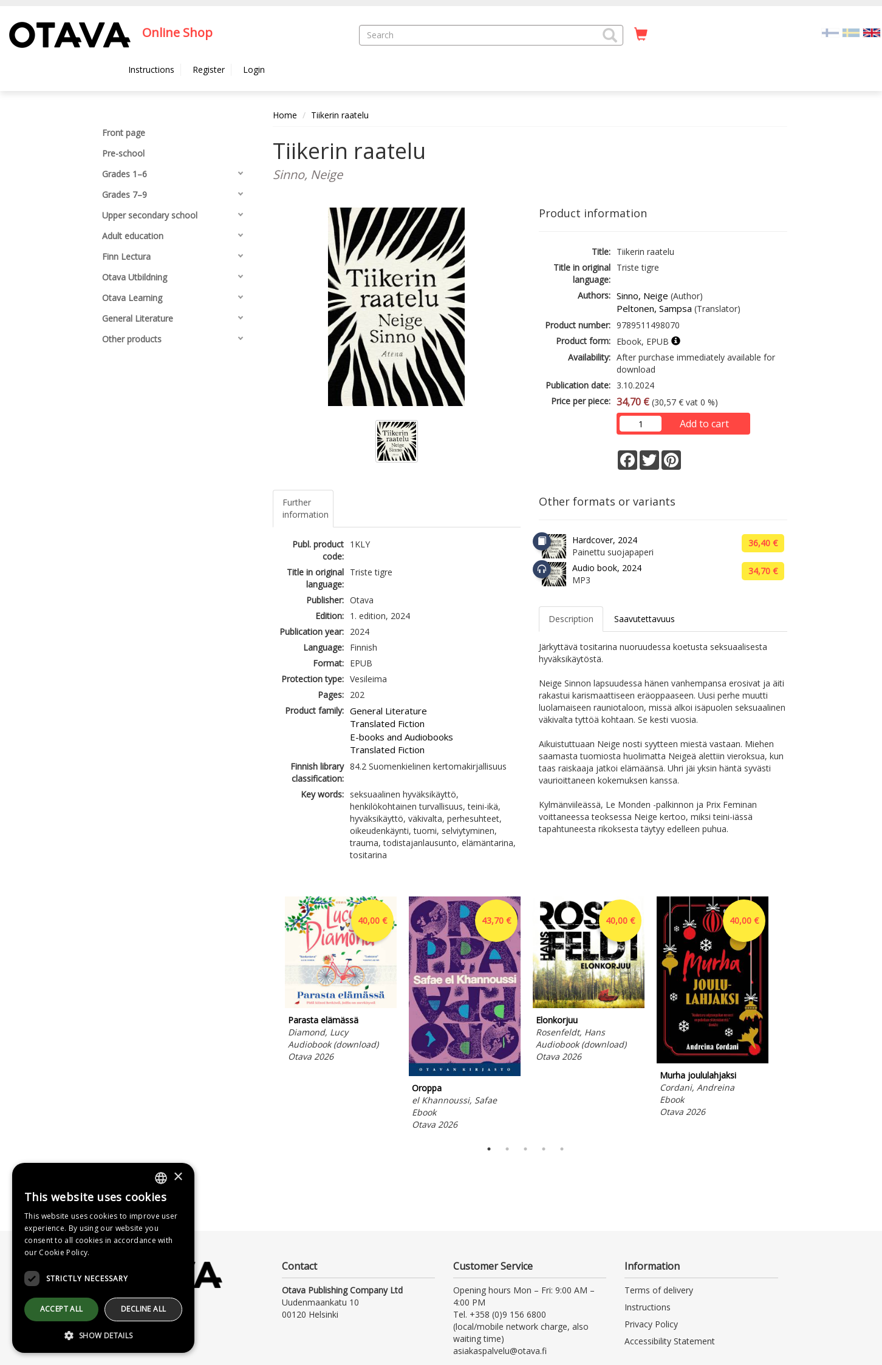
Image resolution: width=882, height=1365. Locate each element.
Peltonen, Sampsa (654, 308)
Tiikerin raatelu (340, 115)
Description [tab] (571, 619)
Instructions (151, 69)
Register (209, 69)
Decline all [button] (143, 1309)
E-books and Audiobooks (401, 737)
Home (285, 115)
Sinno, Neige (642, 296)
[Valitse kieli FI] (830, 32)
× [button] (177, 1177)
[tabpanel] (341, 981)
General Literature (388, 711)
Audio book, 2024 (606, 568)
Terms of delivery (658, 1290)
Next (781, 1015)
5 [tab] (562, 1149)
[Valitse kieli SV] (851, 32)
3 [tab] (525, 1149)
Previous (270, 1015)
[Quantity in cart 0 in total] (640, 34)
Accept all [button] (61, 1309)
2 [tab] (507, 1149)
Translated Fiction (387, 723)
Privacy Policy (651, 1324)
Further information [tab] (305, 508)
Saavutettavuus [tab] (644, 619)
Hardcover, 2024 (604, 540)
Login (254, 69)
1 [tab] (489, 1149)
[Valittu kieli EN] (871, 32)
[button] (610, 35)
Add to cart (704, 423)
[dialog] (103, 1258)
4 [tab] (544, 1149)
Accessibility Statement (669, 1341)
